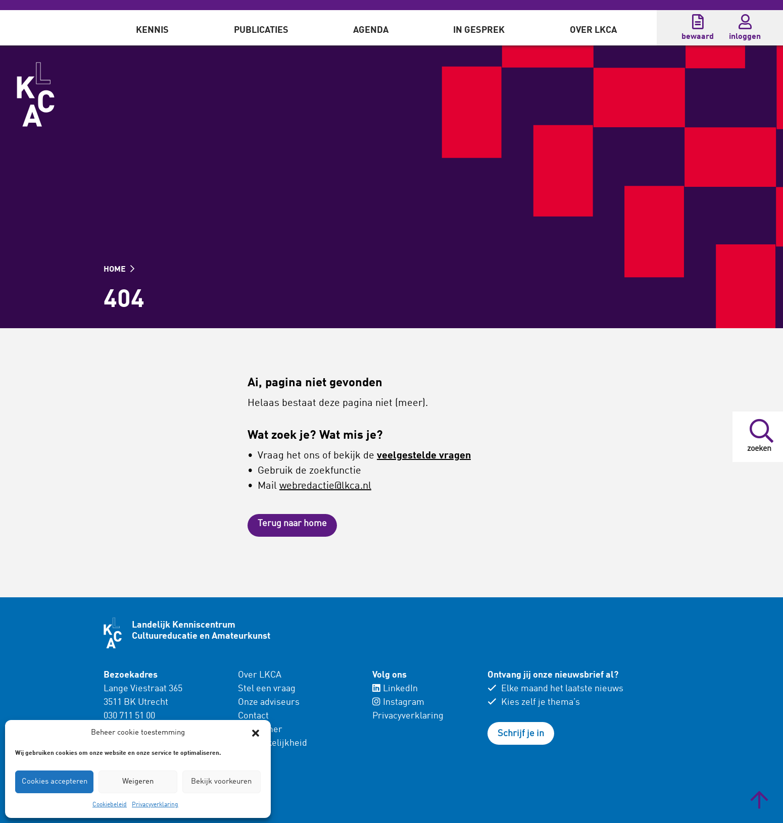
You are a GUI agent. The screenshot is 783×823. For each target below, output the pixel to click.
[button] (256, 733)
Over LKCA (593, 30)
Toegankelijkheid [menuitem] (272, 743)
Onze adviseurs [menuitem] (269, 702)
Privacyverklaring (155, 805)
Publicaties (261, 30)
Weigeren (138, 782)
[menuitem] (152, 27)
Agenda (370, 30)
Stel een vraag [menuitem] (267, 688)
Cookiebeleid (109, 805)
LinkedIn (395, 688)
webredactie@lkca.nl (325, 486)
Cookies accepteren (54, 782)
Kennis (152, 30)
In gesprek (479, 30)
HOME (119, 270)
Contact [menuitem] (253, 716)
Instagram (398, 702)
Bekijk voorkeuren (221, 782)
